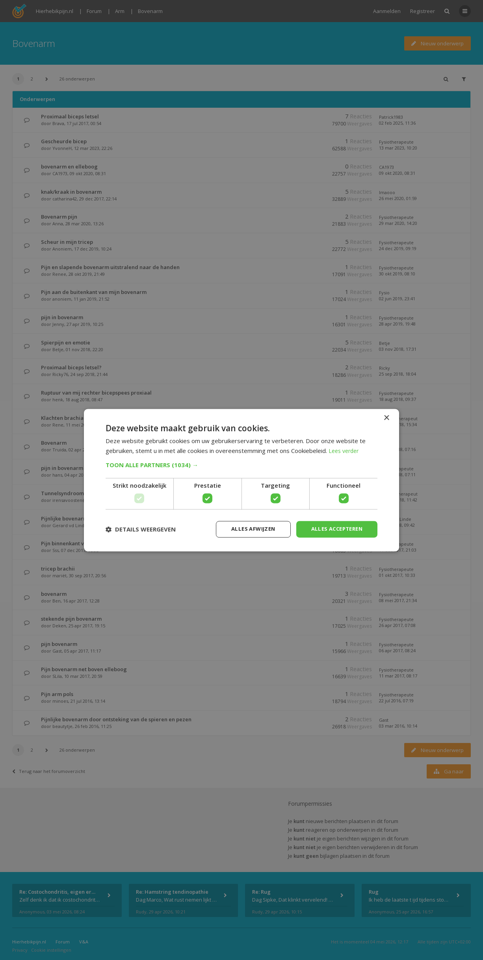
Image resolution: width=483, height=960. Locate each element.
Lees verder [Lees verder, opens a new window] (345, 450)
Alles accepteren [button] (334, 529)
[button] (241, 464)
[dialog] (241, 480)
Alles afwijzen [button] (246, 529)
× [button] (386, 417)
